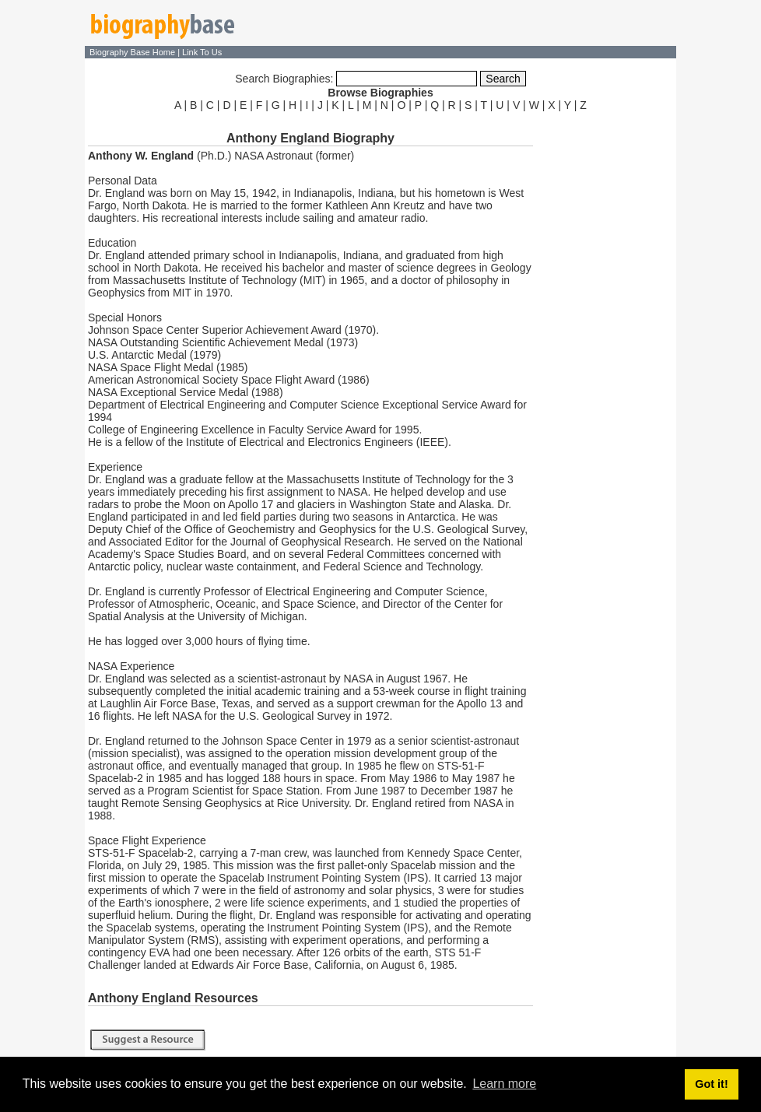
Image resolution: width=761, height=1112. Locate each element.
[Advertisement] (606, 348)
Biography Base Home (133, 52)
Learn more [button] (504, 1083)
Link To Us (202, 52)
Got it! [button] (711, 1084)
